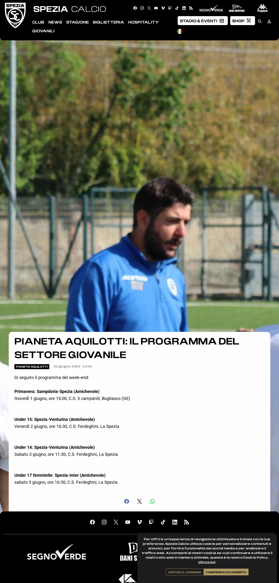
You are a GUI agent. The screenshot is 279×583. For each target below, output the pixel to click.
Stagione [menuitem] (77, 22)
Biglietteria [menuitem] (108, 22)
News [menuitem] (55, 22)
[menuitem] (203, 20)
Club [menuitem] (38, 22)
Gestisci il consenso (184, 572)
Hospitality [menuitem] (143, 22)
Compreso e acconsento (226, 572)
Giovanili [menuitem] (43, 31)
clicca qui (206, 562)
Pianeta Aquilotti (32, 366)
